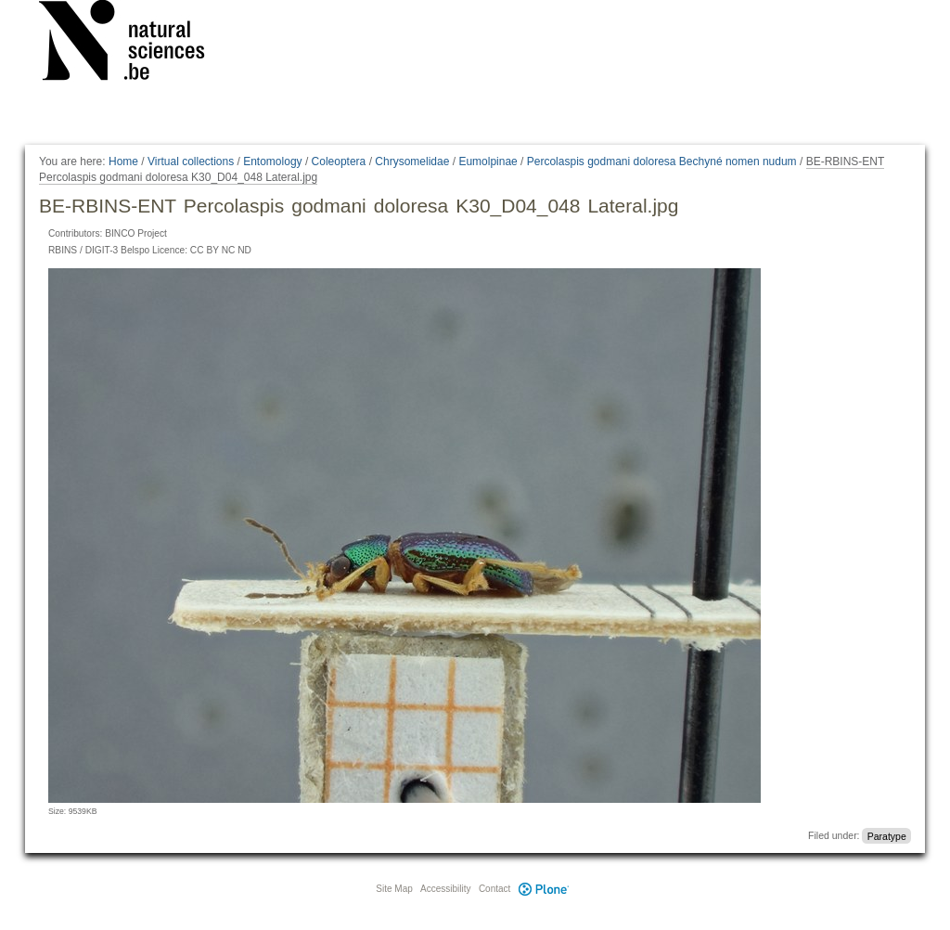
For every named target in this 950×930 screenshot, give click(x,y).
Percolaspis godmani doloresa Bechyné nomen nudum (662, 161)
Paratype (886, 835)
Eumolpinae (487, 161)
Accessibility (445, 889)
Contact (494, 889)
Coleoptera (339, 161)
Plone (544, 889)
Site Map (394, 889)
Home (123, 161)
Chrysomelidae (412, 161)
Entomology (272, 161)
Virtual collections (191, 161)
